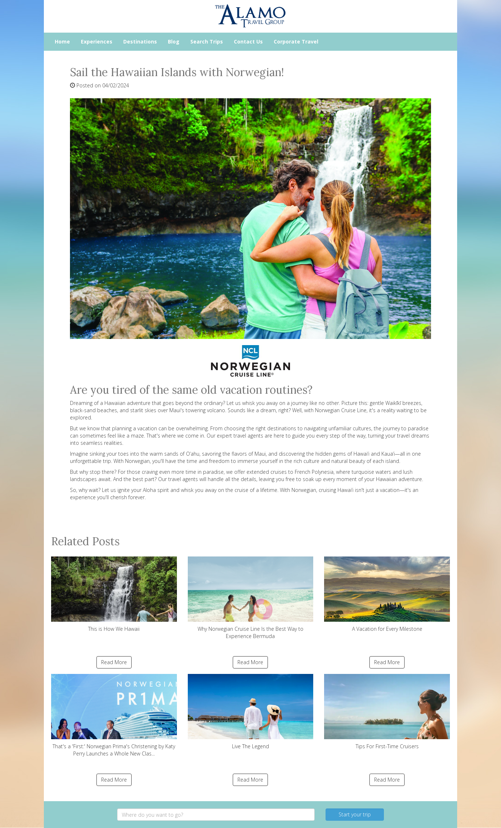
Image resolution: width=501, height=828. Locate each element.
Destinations (140, 41)
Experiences (96, 41)
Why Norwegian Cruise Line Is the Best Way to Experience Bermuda (251, 597)
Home (62, 41)
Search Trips (206, 41)
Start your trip (355, 814)
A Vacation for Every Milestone (387, 594)
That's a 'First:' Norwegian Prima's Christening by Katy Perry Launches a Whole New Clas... (114, 715)
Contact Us (248, 41)
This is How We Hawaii (114, 594)
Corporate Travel (296, 41)
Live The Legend (251, 712)
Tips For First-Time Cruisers (387, 712)
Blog (173, 41)
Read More (114, 662)
